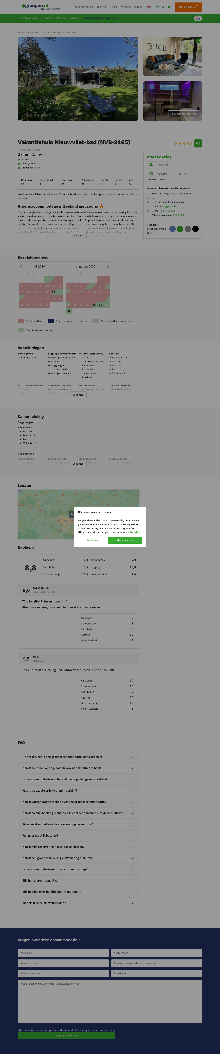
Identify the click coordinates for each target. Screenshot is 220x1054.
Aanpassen (92, 540)
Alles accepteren (124, 540)
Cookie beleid (133, 532)
